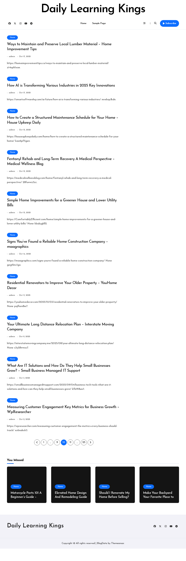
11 (70, 454)
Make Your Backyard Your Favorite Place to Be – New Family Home (159, 509)
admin (12, 57)
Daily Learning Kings (93, 9)
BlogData (102, 556)
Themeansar (117, 556)
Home (83, 23)
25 (83, 454)
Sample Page (99, 23)
